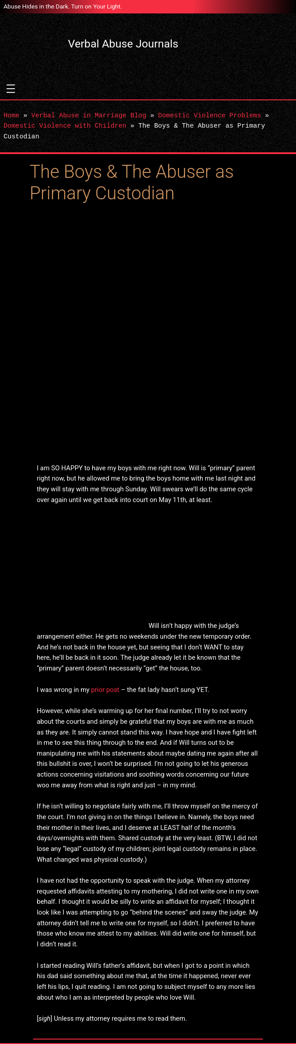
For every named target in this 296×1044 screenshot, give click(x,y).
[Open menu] (11, 89)
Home (11, 115)
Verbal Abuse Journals (123, 43)
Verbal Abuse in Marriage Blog (88, 115)
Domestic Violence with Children (65, 125)
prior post (105, 690)
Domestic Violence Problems (209, 115)
